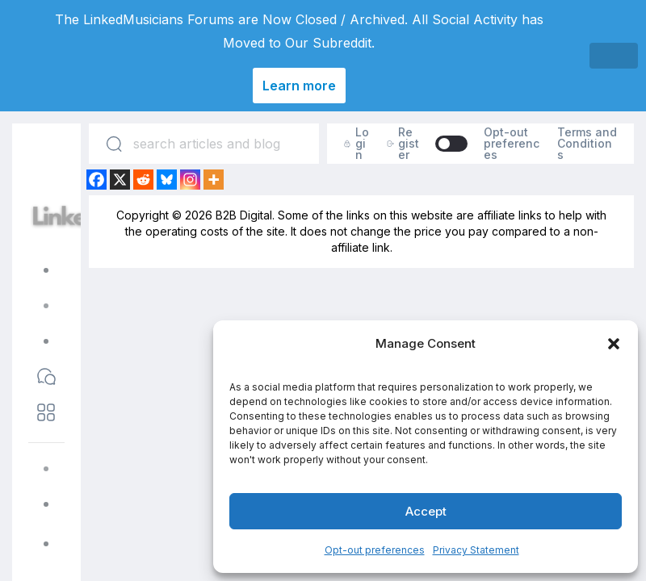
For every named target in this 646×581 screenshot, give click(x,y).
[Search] (114, 143)
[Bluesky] (167, 179)
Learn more (299, 85)
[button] (614, 344)
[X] (120, 179)
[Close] (613, 56)
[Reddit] (143, 179)
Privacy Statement (476, 550)
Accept (426, 511)
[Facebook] (96, 179)
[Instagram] (190, 179)
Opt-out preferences (375, 550)
